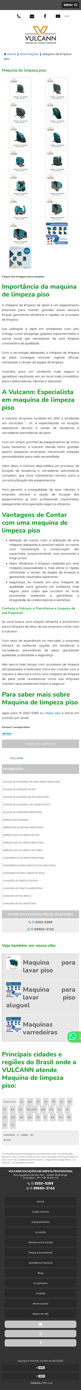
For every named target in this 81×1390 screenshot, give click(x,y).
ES (38, 1101)
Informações (13, 769)
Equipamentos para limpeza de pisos (24, 873)
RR (68, 1117)
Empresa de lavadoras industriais (23, 827)
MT (21, 1117)
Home (40, 1201)
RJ (21, 1101)
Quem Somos (40, 1212)
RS (69, 1101)
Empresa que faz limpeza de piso (21, 835)
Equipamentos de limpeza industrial (23, 857)
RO (61, 1117)
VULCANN (16, 758)
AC (59, 1109)
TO (12, 1125)
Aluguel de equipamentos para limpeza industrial (31, 781)
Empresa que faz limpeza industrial (23, 842)
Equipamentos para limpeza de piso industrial (29, 865)
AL (67, 1109)
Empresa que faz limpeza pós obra (23, 850)
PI (45, 1117)
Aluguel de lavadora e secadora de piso (27, 804)
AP (5, 1117)
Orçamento (40, 1283)
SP (45, 1101)
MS (30, 1117)
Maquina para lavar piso (49, 966)
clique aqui (52, 713)
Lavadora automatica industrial (23, 888)
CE (20, 1109)
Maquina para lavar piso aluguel (40, 997)
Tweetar (7, 733)
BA (12, 1109)
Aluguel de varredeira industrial (22, 812)
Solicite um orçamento (40, 744)
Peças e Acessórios (41, 1252)
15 (40, 922)
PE (4, 1109)
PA (51, 1109)
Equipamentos (40, 1222)
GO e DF (31, 1109)
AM (43, 1109)
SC (61, 1101)
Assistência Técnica (41, 1263)
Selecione (9, 1101)
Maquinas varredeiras (40, 1028)
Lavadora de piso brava (17, 895)
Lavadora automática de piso (20, 880)
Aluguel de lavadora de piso (19, 789)
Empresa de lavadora (15, 819)
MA (13, 1117)
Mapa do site (40, 1314)
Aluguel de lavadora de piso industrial (26, 797)
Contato (41, 1293)
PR (53, 1101)
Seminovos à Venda (40, 1242)
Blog (40, 1273)
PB (37, 1117)
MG (30, 1101)
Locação (40, 1232)
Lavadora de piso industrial (19, 903)
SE (4, 1125)
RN (52, 1117)
